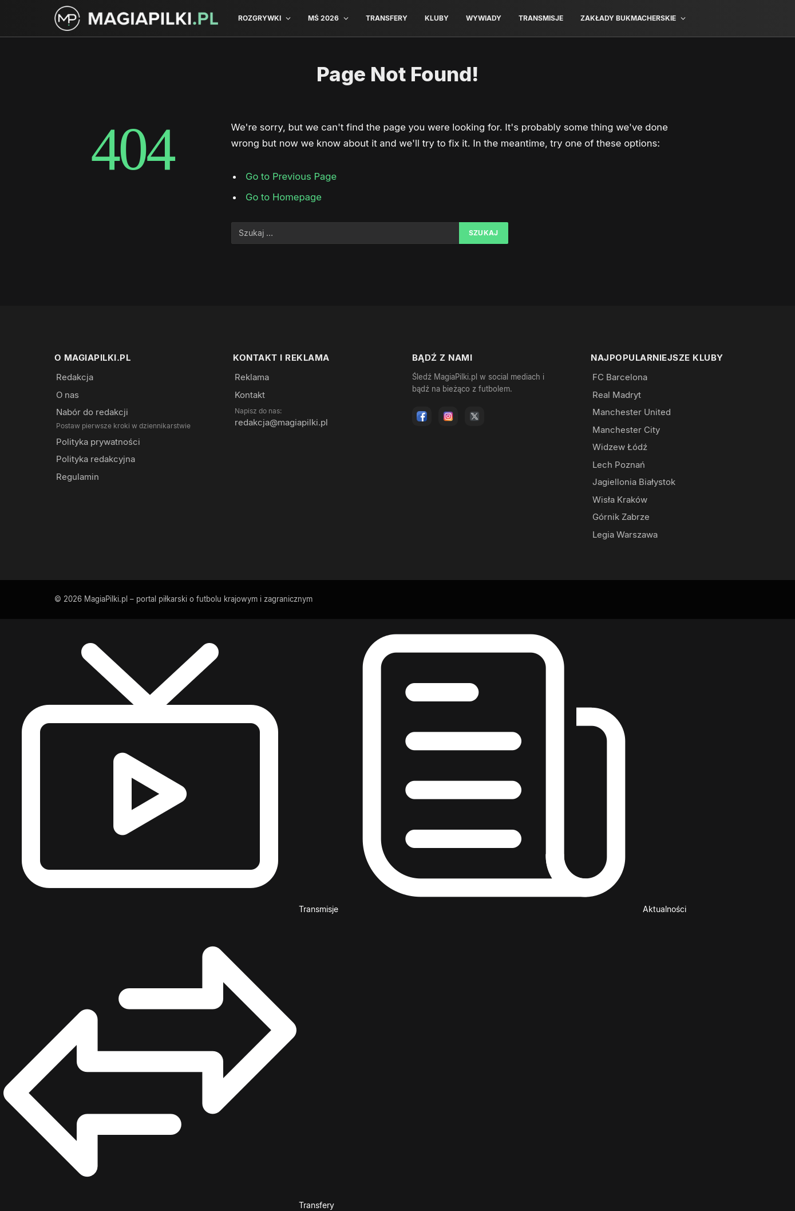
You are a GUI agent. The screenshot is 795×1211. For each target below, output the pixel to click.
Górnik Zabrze (621, 516)
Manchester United (631, 412)
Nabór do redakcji (92, 412)
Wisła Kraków (619, 499)
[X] (474, 416)
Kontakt (250, 394)
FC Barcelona (619, 377)
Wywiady (483, 18)
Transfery (387, 18)
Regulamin (77, 476)
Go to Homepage (284, 197)
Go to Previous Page (291, 176)
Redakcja (74, 377)
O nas (67, 394)
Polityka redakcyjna (95, 458)
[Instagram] (448, 416)
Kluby (437, 18)
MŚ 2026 (323, 18)
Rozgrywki (259, 18)
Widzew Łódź (619, 446)
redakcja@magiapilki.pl (281, 422)
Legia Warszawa (625, 534)
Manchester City (626, 429)
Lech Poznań (618, 464)
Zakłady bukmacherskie (628, 18)
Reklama (252, 377)
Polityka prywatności (98, 441)
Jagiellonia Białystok (633, 481)
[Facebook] (422, 416)
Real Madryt (616, 394)
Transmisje (541, 18)
